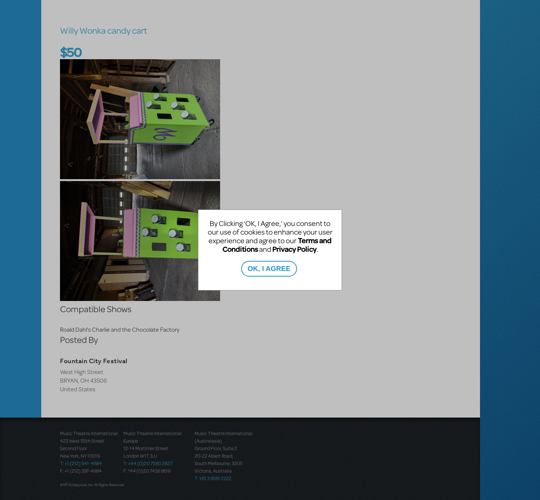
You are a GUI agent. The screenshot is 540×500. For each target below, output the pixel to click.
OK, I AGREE (269, 268)
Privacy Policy (294, 249)
